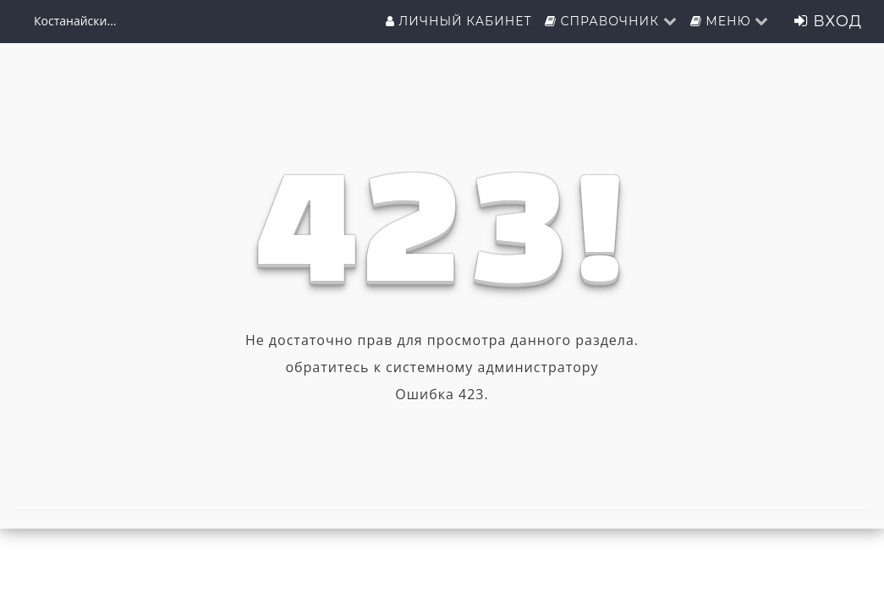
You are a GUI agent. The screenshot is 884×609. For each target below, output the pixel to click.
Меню (730, 21)
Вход (828, 21)
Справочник (611, 21)
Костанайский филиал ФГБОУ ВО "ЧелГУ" (76, 21)
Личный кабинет (459, 21)
